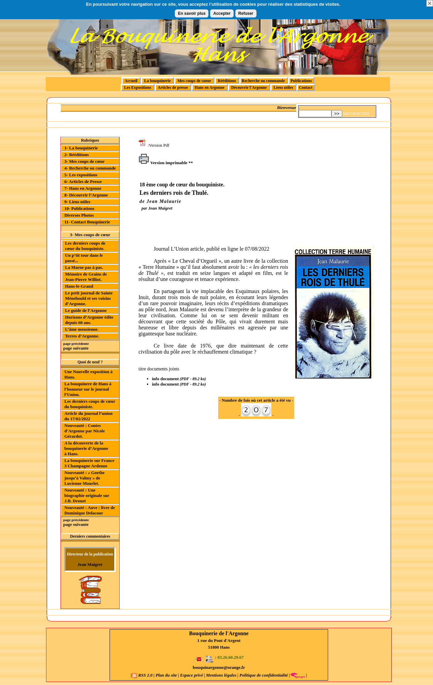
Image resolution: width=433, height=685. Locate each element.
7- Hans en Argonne (82, 188)
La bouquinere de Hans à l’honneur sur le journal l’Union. (87, 389)
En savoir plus (191, 13)
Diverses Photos (79, 215)
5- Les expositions (80, 174)
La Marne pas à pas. (84, 267)
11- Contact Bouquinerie (87, 221)
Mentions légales (221, 675)
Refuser (245, 13)
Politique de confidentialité (263, 675)
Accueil (131, 80)
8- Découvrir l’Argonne (86, 194)
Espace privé (191, 675)
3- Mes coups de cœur (84, 161)
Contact (306, 87)
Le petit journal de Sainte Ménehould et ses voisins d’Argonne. (89, 298)
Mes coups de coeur (194, 80)
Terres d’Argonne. (82, 335)
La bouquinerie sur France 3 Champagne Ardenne (89, 463)
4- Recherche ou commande (90, 168)
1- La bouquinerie (81, 147)
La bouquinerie (157, 80)
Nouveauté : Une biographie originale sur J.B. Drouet (86, 495)
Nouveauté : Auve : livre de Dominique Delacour (89, 510)
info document (165, 378)
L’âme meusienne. (82, 329)
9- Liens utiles (77, 201)
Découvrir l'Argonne (249, 87)
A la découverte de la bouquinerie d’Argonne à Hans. (86, 448)
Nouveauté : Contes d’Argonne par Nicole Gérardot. (84, 431)
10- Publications (79, 208)
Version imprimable (163, 162)
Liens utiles (283, 87)
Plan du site (166, 675)
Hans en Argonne (210, 87)
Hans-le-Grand (79, 286)
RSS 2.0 (143, 675)
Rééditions (227, 80)
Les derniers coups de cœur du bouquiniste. (85, 246)
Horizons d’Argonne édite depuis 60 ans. (89, 320)
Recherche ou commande (264, 80)
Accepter (221, 13)
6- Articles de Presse (83, 181)
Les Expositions (137, 87)
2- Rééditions (76, 154)
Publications (301, 80)
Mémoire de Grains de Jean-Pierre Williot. (86, 277)
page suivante (75, 348)
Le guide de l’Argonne (86, 310)
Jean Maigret (90, 564)
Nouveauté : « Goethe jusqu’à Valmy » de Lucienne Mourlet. (84, 478)
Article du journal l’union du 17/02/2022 (88, 416)
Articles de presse (173, 87)
